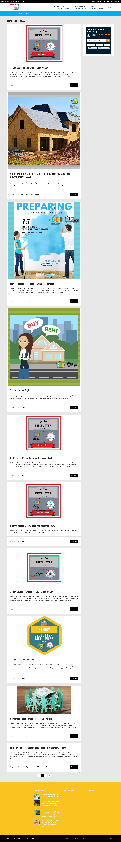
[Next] (49, 775)
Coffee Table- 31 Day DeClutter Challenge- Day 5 (31, 458)
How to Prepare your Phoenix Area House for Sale (32, 283)
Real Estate (37, 194)
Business (21, 736)
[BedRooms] (107, 45)
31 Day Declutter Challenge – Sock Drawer (29, 67)
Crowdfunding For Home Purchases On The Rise (31, 718)
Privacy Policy (66, 838)
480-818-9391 (60, 6)
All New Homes (89, 35)
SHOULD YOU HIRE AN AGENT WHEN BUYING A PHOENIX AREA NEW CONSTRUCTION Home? (40, 175)
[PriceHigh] (99, 45)
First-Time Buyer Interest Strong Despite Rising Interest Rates (38, 747)
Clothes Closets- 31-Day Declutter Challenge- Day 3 (32, 525)
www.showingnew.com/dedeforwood (100, 50)
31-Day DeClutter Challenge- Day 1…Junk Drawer (31, 591)
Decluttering (22, 85)
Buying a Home (30, 194)
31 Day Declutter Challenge (22, 659)
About (14, 13)
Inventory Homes (94, 35)
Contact (20, 13)
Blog (9, 13)
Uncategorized (23, 407)
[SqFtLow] (104, 48)
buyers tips (22, 194)
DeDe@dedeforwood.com (63, 8)
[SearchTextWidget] (96, 40)
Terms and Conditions (75, 838)
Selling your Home (31, 301)
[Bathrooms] (92, 48)
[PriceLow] (91, 45)
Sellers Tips (22, 301)
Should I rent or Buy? (19, 390)
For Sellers (26, 13)
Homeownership (31, 85)
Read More (74, 85)
